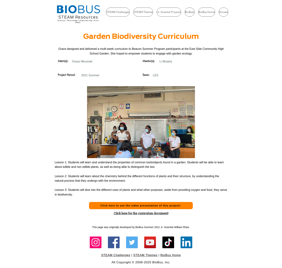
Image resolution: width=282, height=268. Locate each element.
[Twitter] (132, 242)
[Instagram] (95, 242)
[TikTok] (168, 242)
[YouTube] (150, 242)
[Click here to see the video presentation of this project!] (141, 205)
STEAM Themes (145, 255)
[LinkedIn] (186, 242)
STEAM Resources (78, 17)
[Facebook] (114, 242)
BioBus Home (170, 255)
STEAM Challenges (115, 255)
